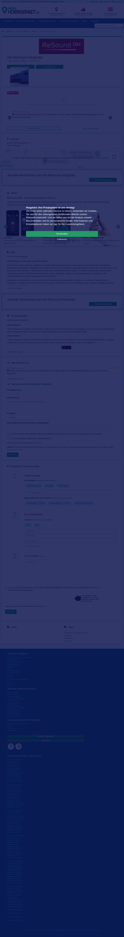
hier (55, 224)
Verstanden (62, 233)
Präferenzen (62, 239)
